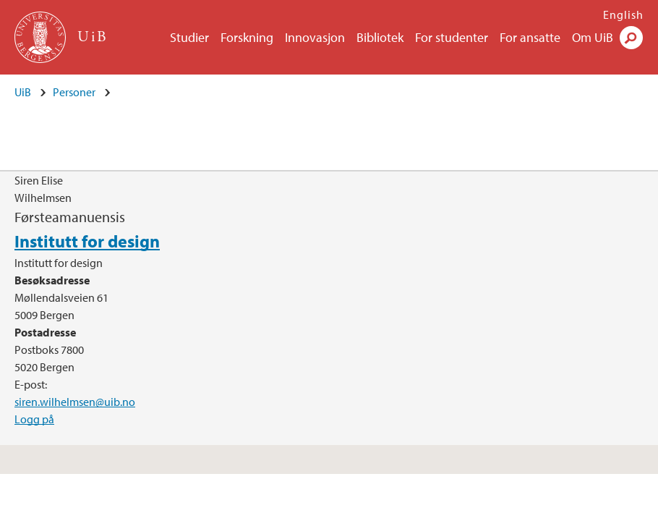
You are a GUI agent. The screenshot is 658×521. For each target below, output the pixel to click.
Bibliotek (379, 37)
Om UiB (592, 37)
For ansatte (530, 37)
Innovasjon (315, 37)
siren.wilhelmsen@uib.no (74, 401)
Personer (74, 92)
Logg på (34, 419)
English (623, 14)
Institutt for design (87, 241)
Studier (189, 37)
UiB (22, 92)
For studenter (451, 37)
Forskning (247, 37)
